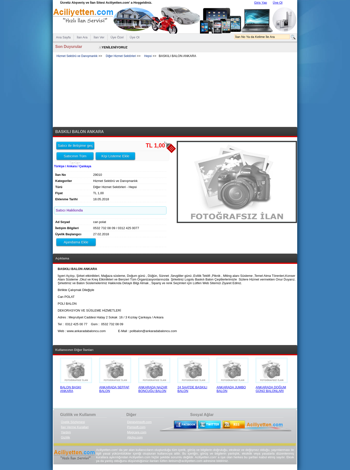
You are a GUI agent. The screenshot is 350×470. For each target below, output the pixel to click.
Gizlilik (65, 437)
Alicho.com (135, 437)
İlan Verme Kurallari (74, 427)
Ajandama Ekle (76, 242)
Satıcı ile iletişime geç (75, 145)
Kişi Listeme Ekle (115, 156)
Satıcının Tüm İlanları (75, 157)
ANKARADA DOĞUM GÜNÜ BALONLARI (271, 389)
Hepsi (148, 56)
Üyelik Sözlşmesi (73, 422)
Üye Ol (278, 2)
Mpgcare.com (136, 432)
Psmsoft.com (136, 427)
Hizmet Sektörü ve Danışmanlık (77, 56)
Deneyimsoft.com (139, 422)
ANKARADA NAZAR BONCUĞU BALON (152, 389)
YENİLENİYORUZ (114, 47)
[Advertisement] (175, 92)
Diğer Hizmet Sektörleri (121, 56)
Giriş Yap (260, 2)
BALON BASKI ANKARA (70, 389)
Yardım (66, 432)
